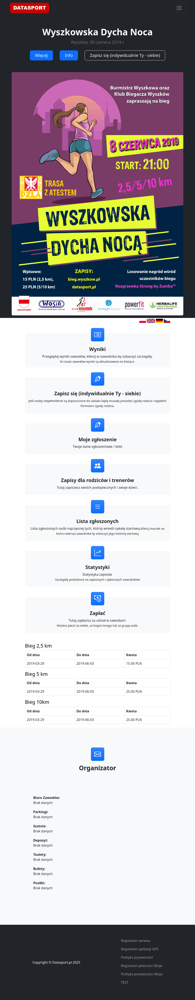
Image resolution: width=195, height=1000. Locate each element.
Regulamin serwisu (136, 940)
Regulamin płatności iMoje (141, 965)
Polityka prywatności (137, 957)
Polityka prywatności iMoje (142, 974)
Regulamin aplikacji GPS (140, 949)
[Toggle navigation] (179, 8)
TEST (124, 982)
